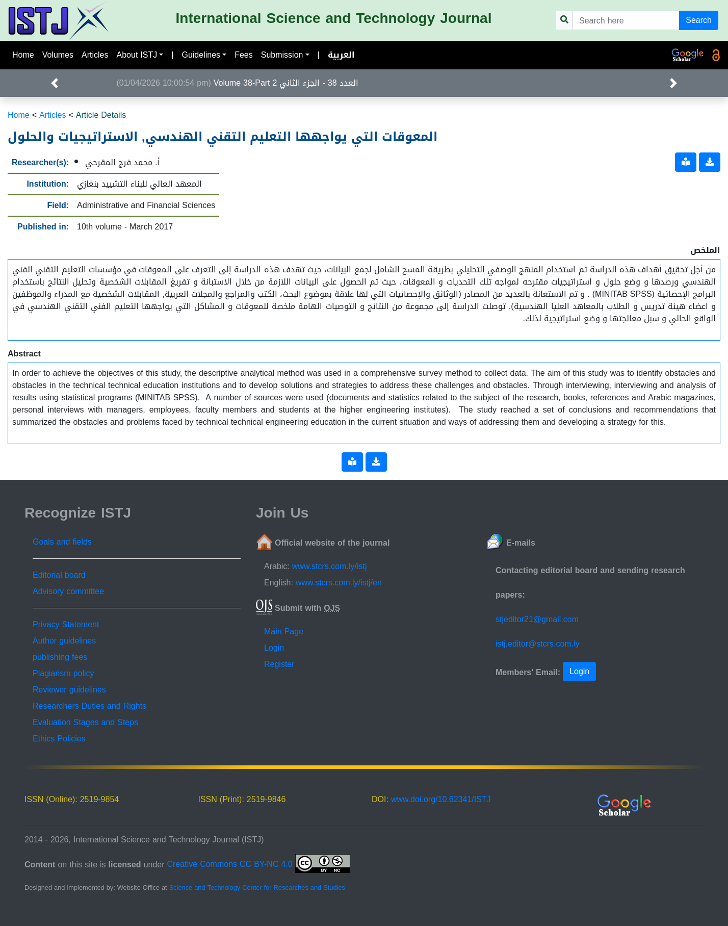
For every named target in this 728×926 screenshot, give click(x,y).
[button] (54, 83)
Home (23, 55)
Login (274, 648)
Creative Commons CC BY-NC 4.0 (258, 864)
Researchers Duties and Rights (89, 706)
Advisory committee (68, 591)
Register (279, 664)
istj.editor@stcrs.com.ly (538, 644)
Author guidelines (64, 641)
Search (699, 20)
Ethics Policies (59, 739)
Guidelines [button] (200, 55)
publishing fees (60, 657)
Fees (244, 55)
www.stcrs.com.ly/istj (329, 566)
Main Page (283, 631)
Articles (95, 55)
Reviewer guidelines (69, 690)
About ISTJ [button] (137, 55)
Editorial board (59, 575)
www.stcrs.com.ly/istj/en (339, 582)
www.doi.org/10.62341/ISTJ (441, 799)
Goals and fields (62, 542)
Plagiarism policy (63, 673)
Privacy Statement (66, 624)
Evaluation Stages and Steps (85, 722)
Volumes (57, 55)
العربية (341, 55)
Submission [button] (282, 55)
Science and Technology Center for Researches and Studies (257, 888)
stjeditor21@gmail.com (537, 619)
